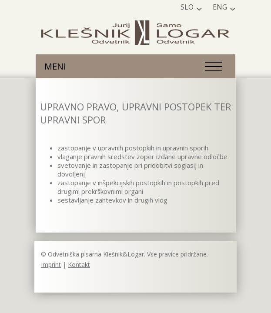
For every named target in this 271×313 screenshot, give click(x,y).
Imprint (51, 264)
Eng (220, 7)
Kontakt (79, 264)
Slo (187, 7)
